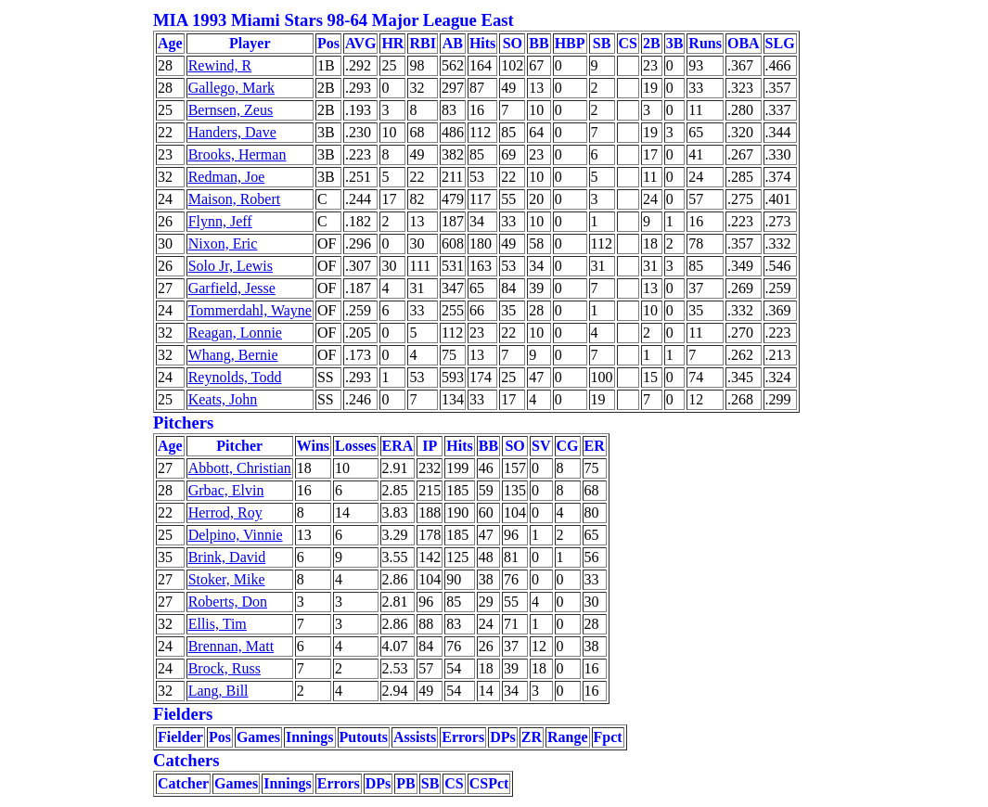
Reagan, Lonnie (235, 332)
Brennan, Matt (231, 646)
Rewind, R (219, 65)
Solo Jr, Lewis (230, 266)
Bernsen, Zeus (231, 110)
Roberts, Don (227, 601)
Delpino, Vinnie (235, 535)
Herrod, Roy (225, 512)
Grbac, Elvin (226, 490)
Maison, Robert (234, 199)
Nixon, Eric (223, 243)
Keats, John (223, 399)
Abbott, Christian (239, 468)
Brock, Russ (224, 668)
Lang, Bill (218, 690)
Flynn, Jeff (220, 221)
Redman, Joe (226, 177)
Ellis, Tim (217, 624)
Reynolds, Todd (235, 377)
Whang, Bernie (233, 355)
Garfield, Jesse (232, 288)
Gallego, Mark (231, 88)
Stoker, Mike (226, 579)
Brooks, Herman (237, 154)
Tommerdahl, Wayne (250, 310)
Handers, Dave (232, 132)
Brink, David (227, 557)
